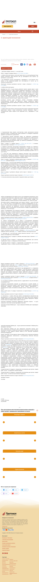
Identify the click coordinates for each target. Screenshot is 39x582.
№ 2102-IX (5, 347)
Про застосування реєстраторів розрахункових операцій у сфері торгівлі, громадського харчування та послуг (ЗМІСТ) (17, 60)
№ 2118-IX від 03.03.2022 (30, 276)
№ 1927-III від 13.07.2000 (22, 73)
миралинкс (4, 561)
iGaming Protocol (5, 550)
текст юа (3, 571)
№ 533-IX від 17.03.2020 (23, 266)
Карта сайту (4, 541)
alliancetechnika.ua (5, 560)
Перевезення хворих (13, 563)
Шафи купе (11, 570)
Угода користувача (6, 544)
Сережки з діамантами (5, 558)
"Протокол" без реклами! (7, 539)
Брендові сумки (12, 571)
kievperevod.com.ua (5, 572)
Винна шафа (11, 562)
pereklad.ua (11, 559)
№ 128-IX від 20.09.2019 (19, 144)
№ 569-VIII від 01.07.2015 (20, 218)
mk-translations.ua (12, 567)
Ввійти (32, 26)
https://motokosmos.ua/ (6, 564)
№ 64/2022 (8, 344)
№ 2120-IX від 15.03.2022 (23, 277)
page (5, 490)
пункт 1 (16, 231)
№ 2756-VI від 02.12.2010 (27, 175)
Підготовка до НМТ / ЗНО (13, 560)
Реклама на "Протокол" (7, 537)
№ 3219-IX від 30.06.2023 (28, 338)
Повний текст (4, 526)
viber (5, 493)
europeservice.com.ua (5, 569)
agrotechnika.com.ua (5, 568)
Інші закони (3, 64)
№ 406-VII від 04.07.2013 (20, 160)
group (14, 490)
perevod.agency (4, 567)
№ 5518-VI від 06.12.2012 (25, 143)
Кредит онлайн (5, 548)
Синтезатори (4, 565)
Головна (3, 34)
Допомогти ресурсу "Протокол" (9, 546)
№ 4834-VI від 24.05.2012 (27, 217)
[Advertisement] (20, 9)
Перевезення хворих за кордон (13, 573)
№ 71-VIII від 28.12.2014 (9, 218)
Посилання (11, 566)
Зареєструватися (7, 26)
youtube (15, 493)
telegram (24, 490)
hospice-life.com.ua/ (13, 564)
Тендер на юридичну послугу (8, 543)
